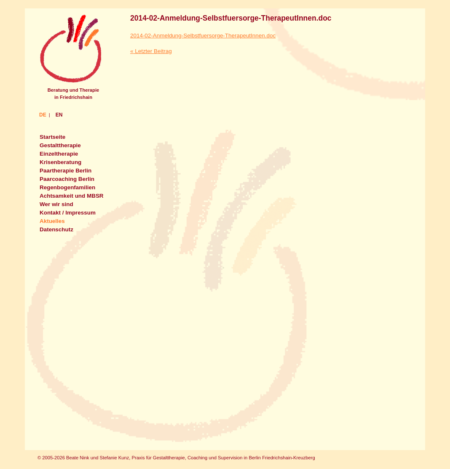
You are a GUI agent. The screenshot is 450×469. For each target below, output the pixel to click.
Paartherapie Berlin (65, 170)
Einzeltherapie (59, 154)
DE (42, 115)
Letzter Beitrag (151, 51)
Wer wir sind (56, 204)
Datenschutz (56, 229)
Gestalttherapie (60, 145)
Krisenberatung (60, 162)
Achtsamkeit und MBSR (72, 196)
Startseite (52, 137)
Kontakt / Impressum (68, 212)
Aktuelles (52, 221)
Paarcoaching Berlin (67, 179)
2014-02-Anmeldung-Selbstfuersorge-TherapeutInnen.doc (231, 18)
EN (59, 115)
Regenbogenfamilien (67, 187)
